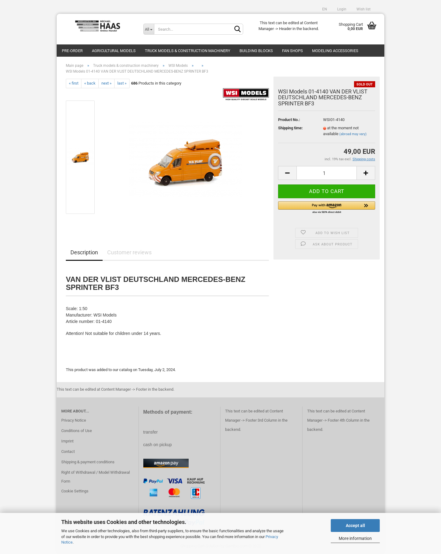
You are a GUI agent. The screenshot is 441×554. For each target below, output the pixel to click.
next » (106, 83)
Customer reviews (129, 252)
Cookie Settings (75, 491)
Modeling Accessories (335, 50)
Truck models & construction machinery (187, 50)
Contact (68, 451)
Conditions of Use (76, 430)
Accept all (355, 525)
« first (73, 83)
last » (121, 83)
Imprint (67, 441)
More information (355, 538)
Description (84, 252)
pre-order (72, 50)
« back (90, 83)
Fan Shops (292, 50)
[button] (326, 207)
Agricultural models (114, 50)
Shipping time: (290, 128)
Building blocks (256, 50)
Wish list (363, 9)
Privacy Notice (73, 420)
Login (341, 9)
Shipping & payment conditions (88, 462)
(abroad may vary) (353, 134)
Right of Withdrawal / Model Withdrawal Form (95, 477)
